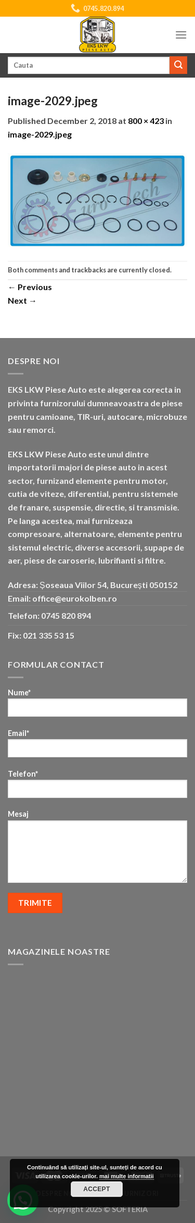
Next (22, 300)
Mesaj (97, 849)
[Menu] (181, 34)
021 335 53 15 (48, 635)
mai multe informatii (126, 1176)
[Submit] (178, 65)
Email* (97, 747)
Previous (30, 287)
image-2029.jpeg (40, 134)
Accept (96, 1189)
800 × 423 (146, 121)
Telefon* (97, 787)
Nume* (97, 706)
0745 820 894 (66, 615)
